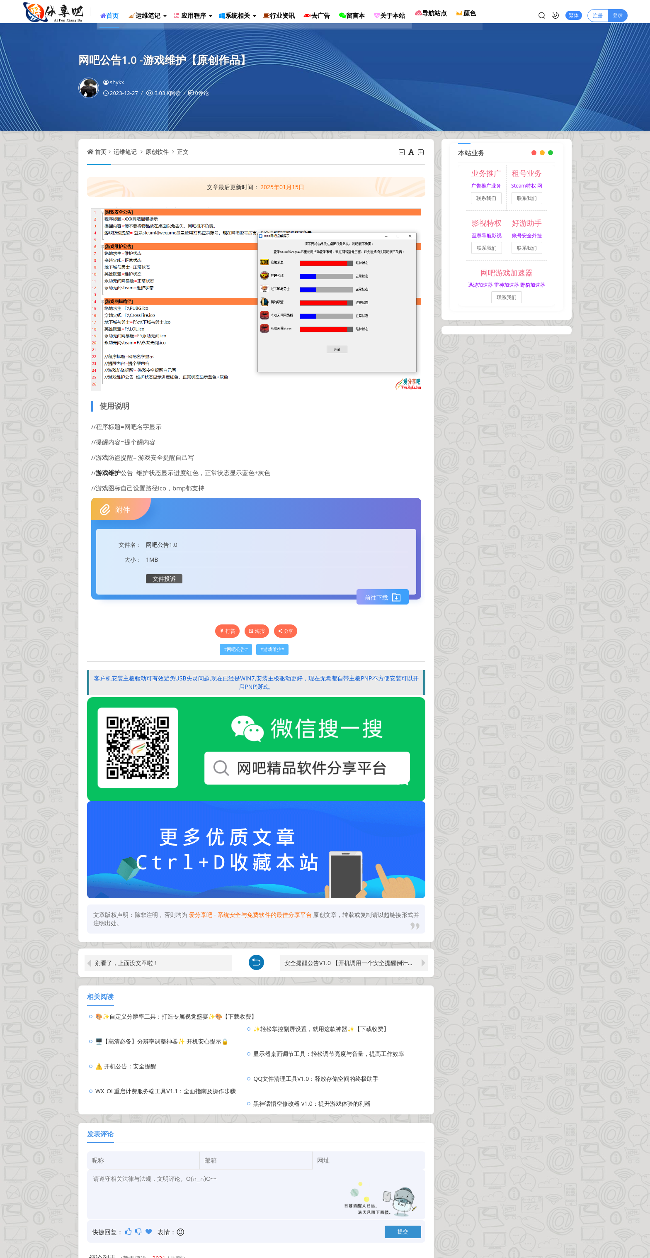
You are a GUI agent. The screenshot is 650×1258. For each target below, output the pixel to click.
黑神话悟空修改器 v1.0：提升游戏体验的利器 (329, 1054)
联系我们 (486, 198)
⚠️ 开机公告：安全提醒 (125, 1041)
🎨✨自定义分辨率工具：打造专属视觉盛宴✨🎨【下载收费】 (176, 1016)
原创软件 (157, 152)
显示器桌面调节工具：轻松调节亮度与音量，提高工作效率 (346, 1029)
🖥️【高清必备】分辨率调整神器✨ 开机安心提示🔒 (161, 1029)
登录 (618, 11)
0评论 (202, 93)
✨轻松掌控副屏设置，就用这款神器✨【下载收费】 (339, 1016)
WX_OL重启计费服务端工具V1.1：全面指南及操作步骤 (165, 1054)
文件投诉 (164, 579)
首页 (101, 152)
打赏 (227, 630)
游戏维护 (108, 472)
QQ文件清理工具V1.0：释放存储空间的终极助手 (333, 1041)
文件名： (130, 545)
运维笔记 (125, 152)
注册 (598, 11)
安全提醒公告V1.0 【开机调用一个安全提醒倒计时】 (352, 963)
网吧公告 (157, 545)
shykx (113, 82)
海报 (257, 630)
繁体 (574, 11)
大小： (133, 559)
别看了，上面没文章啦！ (127, 963)
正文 (183, 152)
